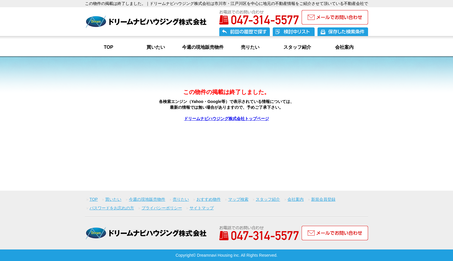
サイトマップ (202, 208)
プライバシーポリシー (162, 208)
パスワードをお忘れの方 (112, 208)
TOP (108, 47)
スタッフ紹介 (297, 47)
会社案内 (344, 47)
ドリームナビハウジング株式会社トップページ (226, 118)
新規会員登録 (323, 199)
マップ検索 (238, 199)
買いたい (155, 47)
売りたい (250, 47)
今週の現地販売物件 (203, 47)
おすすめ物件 (208, 199)
